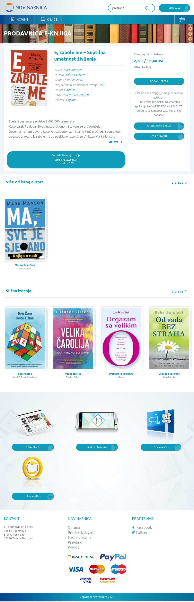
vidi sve (113, 142)
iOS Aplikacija (159, 136)
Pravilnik (75, 542)
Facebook (142, 528)
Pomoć (73, 548)
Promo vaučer (161, 447)
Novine (19, 20)
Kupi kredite (33, 496)
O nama (74, 528)
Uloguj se (174, 7)
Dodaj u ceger (159, 81)
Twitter (139, 533)
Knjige (49, 20)
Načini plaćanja (79, 538)
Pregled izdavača (81, 533)
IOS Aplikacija (33, 447)
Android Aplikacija (159, 126)
